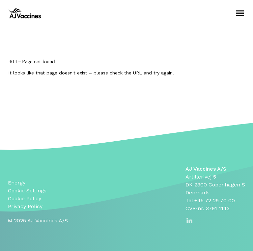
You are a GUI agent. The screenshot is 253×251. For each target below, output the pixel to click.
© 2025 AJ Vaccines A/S (38, 220)
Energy (16, 183)
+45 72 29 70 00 (214, 200)
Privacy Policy (25, 206)
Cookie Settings (27, 190)
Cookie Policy (24, 198)
